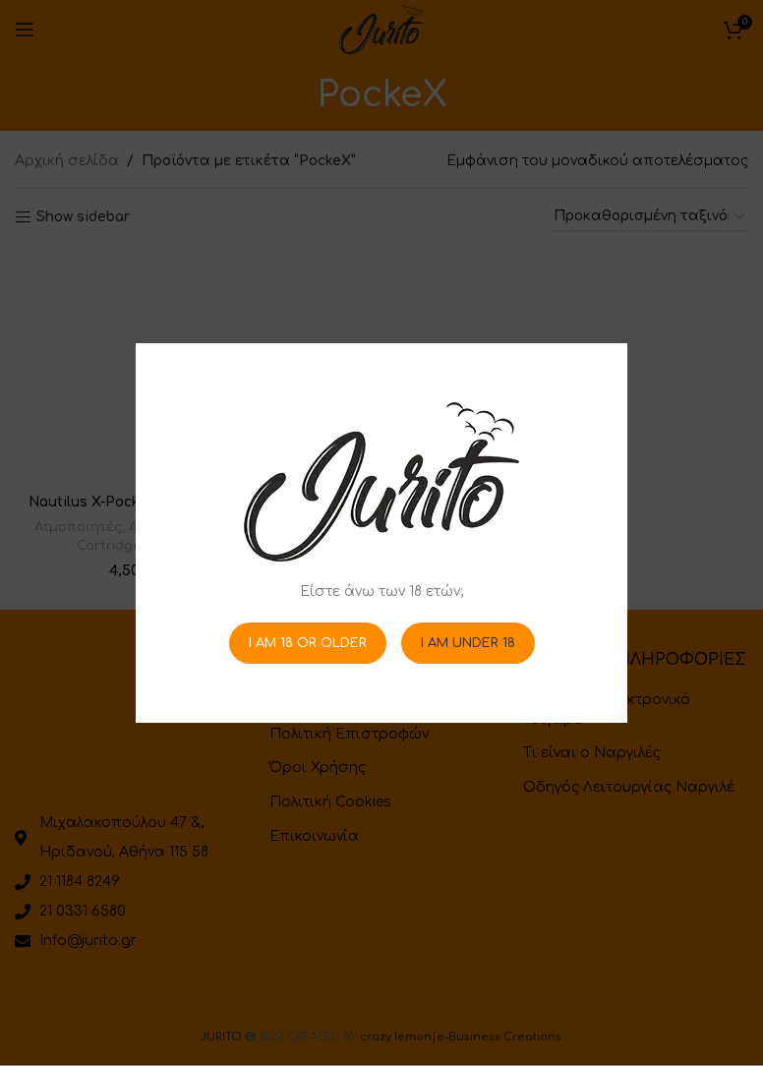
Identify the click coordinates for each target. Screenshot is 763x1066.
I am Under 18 (468, 642)
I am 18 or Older (308, 642)
